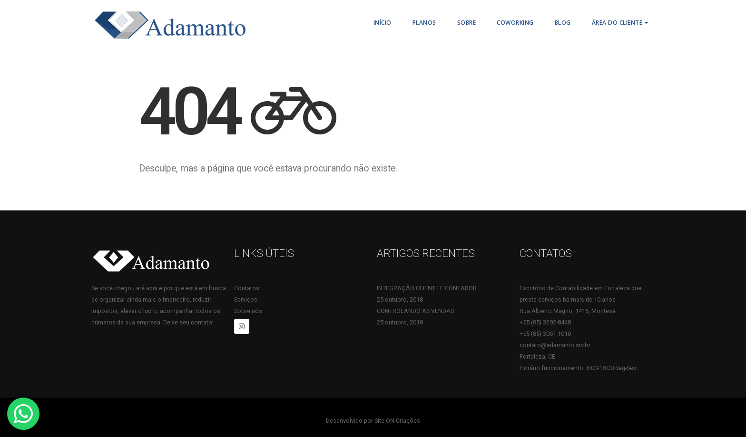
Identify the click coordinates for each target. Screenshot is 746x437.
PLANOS (424, 23)
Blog (563, 23)
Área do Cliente (617, 23)
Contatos (246, 288)
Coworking (515, 23)
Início (382, 23)
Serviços (245, 299)
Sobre (466, 23)
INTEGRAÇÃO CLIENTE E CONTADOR (427, 288)
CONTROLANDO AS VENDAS (415, 310)
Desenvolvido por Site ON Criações (373, 420)
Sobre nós (248, 310)
